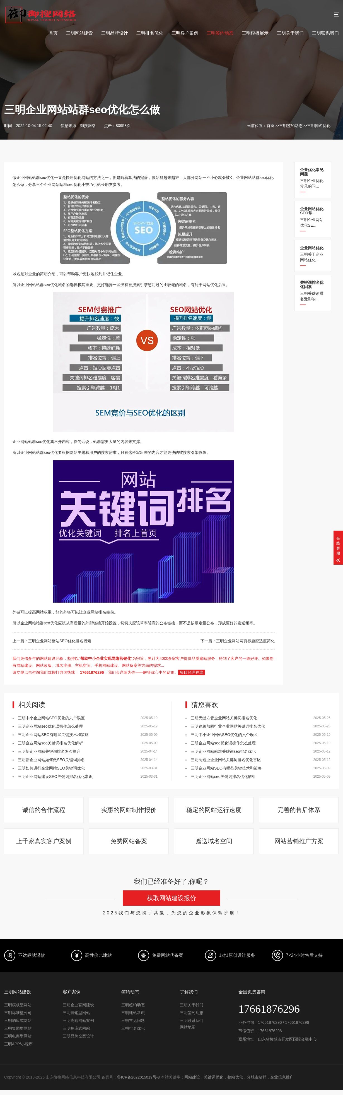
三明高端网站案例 (78, 1026)
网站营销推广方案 (299, 845)
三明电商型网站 (18, 1041)
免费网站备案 (129, 845)
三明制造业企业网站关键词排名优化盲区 (226, 760)
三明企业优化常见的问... (312, 177)
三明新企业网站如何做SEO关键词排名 (51, 760)
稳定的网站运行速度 (214, 811)
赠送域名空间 (214, 845)
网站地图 (187, 1033)
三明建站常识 (133, 1018)
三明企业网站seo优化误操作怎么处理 (50, 726)
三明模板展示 (255, 33)
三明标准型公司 (18, 1018)
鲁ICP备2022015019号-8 (139, 1082)
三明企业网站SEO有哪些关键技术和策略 (53, 734)
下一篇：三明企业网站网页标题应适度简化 (238, 641)
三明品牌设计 (114, 33)
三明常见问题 (133, 1026)
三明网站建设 (79, 33)
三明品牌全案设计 (78, 1041)
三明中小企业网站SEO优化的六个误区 (51, 718)
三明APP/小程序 (18, 1049)
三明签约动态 (220, 33)
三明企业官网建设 (78, 1010)
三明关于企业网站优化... (312, 254)
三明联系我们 (325, 33)
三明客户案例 (185, 33)
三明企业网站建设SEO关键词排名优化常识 (55, 776)
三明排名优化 (149, 33)
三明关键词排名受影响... (312, 290)
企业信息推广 (282, 1082)
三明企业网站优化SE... (312, 217)
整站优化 (235, 1082)
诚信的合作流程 (44, 811)
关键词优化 (214, 1082)
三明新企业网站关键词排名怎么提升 (49, 751)
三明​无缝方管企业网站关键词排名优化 (224, 718)
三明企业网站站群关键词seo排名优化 (223, 751)
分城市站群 (257, 1082)
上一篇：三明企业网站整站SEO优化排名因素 (52, 641)
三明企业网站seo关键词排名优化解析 (50, 743)
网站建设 (193, 1082)
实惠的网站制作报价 (129, 811)
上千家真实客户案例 (44, 845)
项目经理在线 (191, 672)
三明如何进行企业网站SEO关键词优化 (51, 768)
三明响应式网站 (18, 1026)
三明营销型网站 (76, 1018)
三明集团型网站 (18, 1034)
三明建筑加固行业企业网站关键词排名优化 (228, 726)
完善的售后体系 (299, 811)
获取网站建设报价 (171, 903)
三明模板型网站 (18, 1010)
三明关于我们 (290, 33)
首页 (53, 33)
